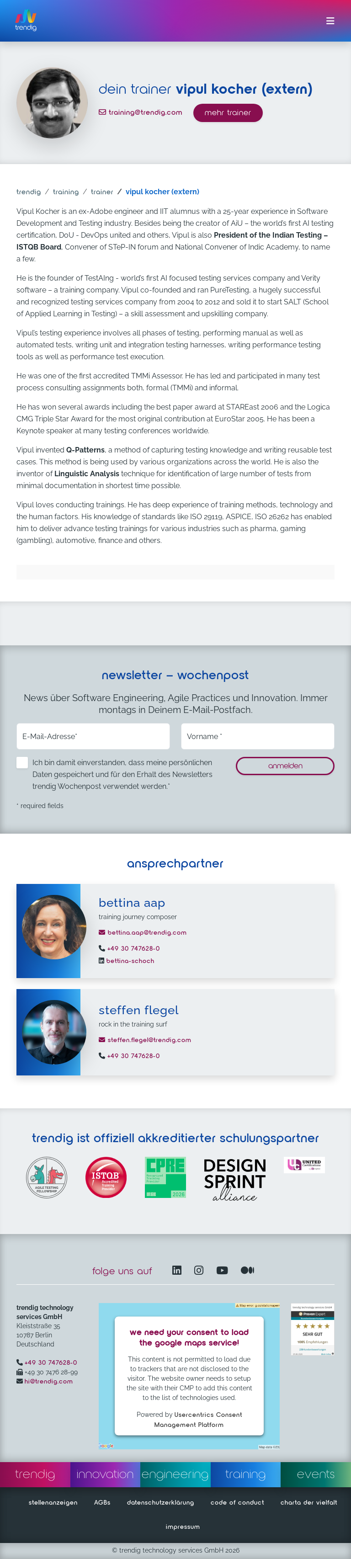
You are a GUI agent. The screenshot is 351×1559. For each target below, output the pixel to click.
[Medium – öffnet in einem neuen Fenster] (248, 1271)
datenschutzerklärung (160, 1503)
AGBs (102, 1503)
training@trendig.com (140, 113)
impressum (183, 1527)
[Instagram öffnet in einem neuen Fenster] (200, 1271)
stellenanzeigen (53, 1503)
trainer (102, 192)
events (316, 1474)
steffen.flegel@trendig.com (145, 1040)
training (66, 192)
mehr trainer (228, 113)
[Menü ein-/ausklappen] (330, 21)
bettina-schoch (129, 961)
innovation (105, 1474)
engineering (175, 1474)
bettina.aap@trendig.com (143, 933)
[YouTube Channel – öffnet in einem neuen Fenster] (224, 1271)
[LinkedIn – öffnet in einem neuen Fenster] (178, 1271)
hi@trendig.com (49, 1381)
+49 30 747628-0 (132, 949)
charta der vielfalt (309, 1503)
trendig (28, 192)
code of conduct (237, 1503)
